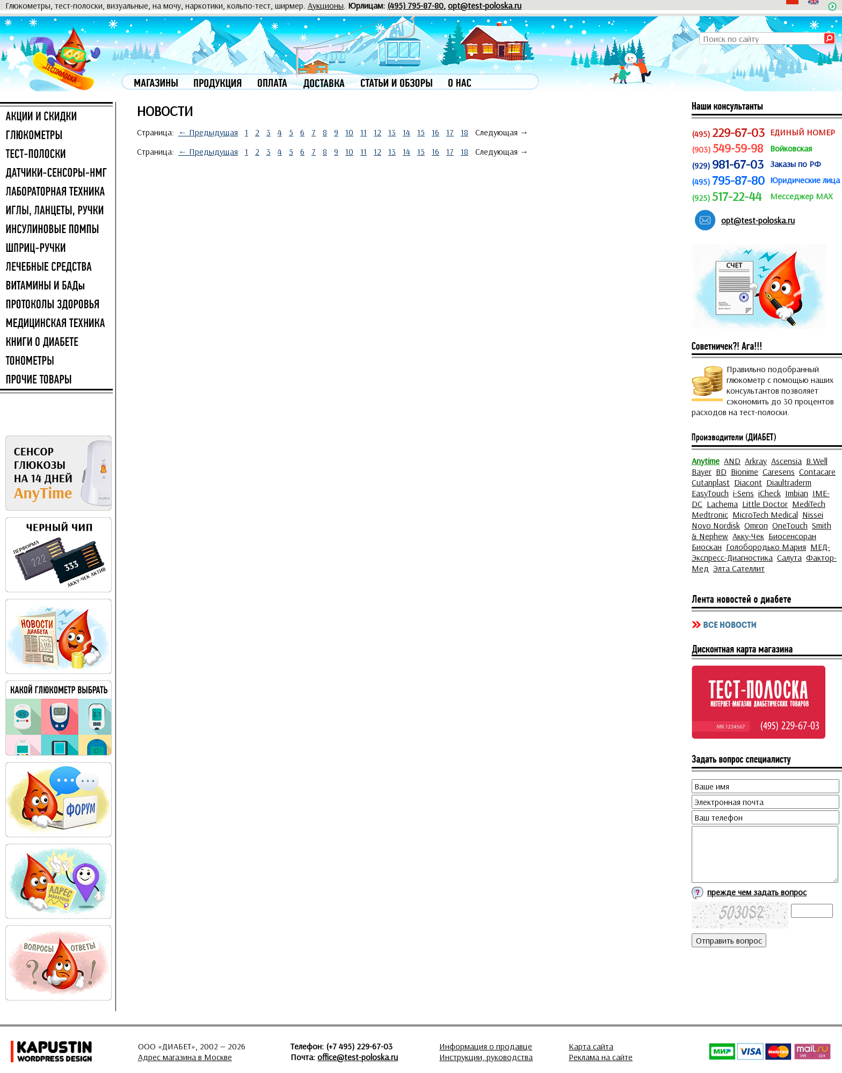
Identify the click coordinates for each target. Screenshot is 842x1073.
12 (377, 132)
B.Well (817, 460)
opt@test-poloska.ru (484, 5)
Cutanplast (711, 482)
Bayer (702, 471)
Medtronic (710, 514)
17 (450, 132)
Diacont (748, 482)
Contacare (817, 471)
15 (421, 132)
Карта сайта (591, 1046)
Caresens (779, 471)
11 (363, 132)
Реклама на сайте (601, 1057)
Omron (756, 525)
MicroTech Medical (765, 514)
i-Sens (743, 493)
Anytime (706, 460)
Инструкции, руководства (486, 1057)
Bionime (744, 471)
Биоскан (707, 546)
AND (732, 460)
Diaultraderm (788, 482)
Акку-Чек (748, 536)
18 (464, 132)
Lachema (722, 503)
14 (406, 132)
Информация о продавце (485, 1046)
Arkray (756, 460)
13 (392, 132)
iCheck (769, 493)
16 (435, 132)
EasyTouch (710, 493)
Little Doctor (765, 503)
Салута (789, 557)
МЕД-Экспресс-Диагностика (761, 552)
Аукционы (326, 5)
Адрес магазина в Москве (185, 1057)
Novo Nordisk (716, 525)
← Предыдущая (208, 132)
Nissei (812, 514)
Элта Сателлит (739, 568)
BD (721, 471)
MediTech (808, 503)
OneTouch (790, 525)
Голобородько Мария (766, 546)
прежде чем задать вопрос (757, 892)
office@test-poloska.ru (357, 1057)
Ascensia (786, 460)
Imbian (796, 493)
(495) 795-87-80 (415, 5)
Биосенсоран (792, 536)
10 (349, 132)
